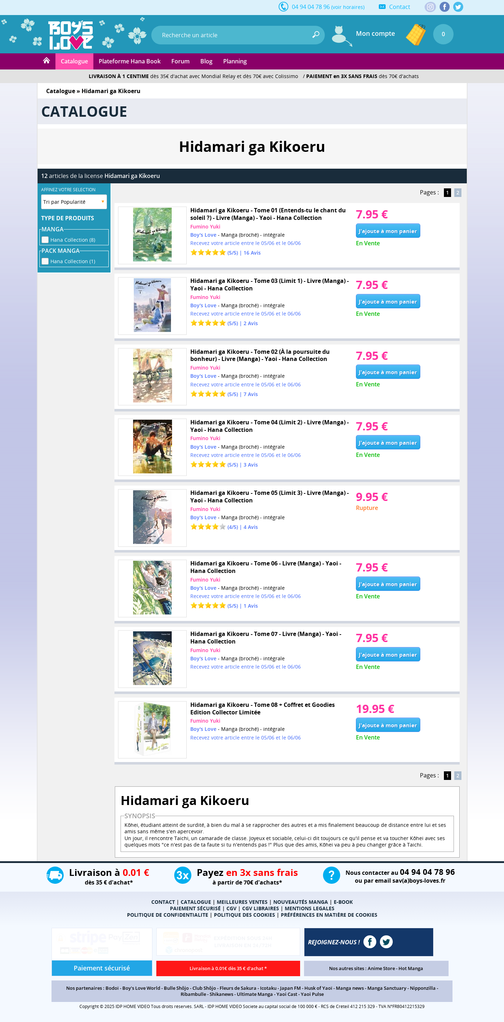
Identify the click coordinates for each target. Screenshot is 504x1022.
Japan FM (290, 988)
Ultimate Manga (255, 994)
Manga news (350, 988)
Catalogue (74, 61)
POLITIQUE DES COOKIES (244, 914)
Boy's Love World (141, 988)
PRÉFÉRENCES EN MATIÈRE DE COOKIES (329, 914)
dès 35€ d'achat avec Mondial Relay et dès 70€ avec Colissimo (193, 76)
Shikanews (221, 994)
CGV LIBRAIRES (260, 908)
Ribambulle (193, 994)
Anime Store (381, 968)
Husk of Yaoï (318, 988)
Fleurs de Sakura (238, 988)
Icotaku (268, 988)
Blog (206, 61)
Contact (399, 7)
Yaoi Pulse (312, 994)
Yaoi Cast (287, 994)
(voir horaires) (347, 7)
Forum (180, 61)
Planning (235, 61)
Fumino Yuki (205, 226)
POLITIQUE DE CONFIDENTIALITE (167, 914)
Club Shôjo (204, 988)
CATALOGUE (196, 901)
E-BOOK (343, 901)
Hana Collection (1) (72, 260)
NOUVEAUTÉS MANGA (300, 901)
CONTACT (163, 901)
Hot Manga (410, 968)
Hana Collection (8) (72, 238)
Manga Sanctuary (386, 988)
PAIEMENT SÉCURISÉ (195, 908)
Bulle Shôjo (176, 988)
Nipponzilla (423, 988)
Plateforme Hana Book (130, 61)
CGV (231, 908)
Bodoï (112, 988)
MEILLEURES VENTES (242, 901)
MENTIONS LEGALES (309, 908)
